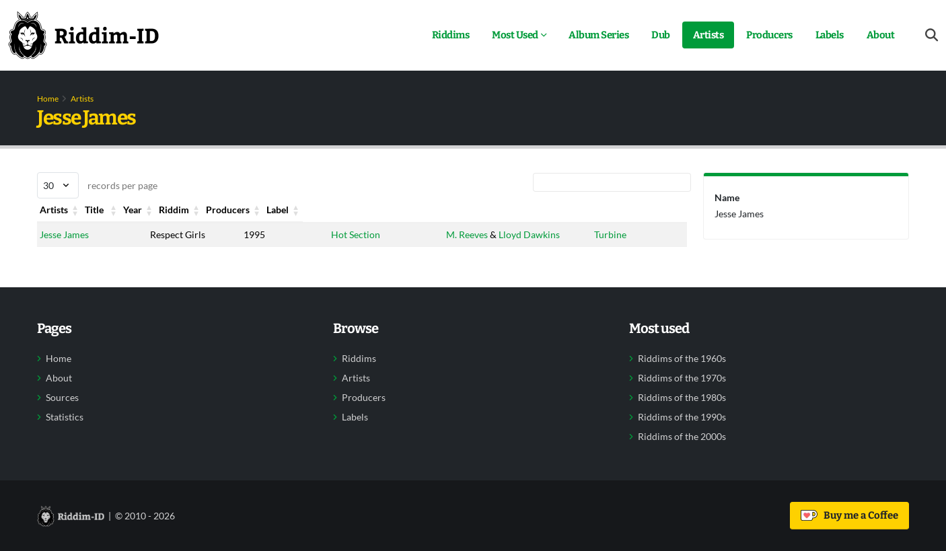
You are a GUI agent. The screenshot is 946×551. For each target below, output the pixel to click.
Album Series (598, 35)
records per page (97, 185)
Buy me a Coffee (849, 515)
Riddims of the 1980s (682, 397)
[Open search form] (931, 35)
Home (48, 99)
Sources (62, 397)
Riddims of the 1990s (682, 417)
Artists (708, 35)
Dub (660, 35)
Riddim (342, 209)
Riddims (451, 35)
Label (604, 209)
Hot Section (351, 234)
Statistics (64, 417)
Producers (769, 35)
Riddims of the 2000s (682, 436)
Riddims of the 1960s (682, 358)
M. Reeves (464, 234)
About (881, 35)
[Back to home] (83, 35)
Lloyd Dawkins (526, 234)
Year (248, 209)
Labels (829, 35)
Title (160, 209)
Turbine (609, 234)
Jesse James (64, 234)
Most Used (515, 35)
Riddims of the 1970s (682, 378)
